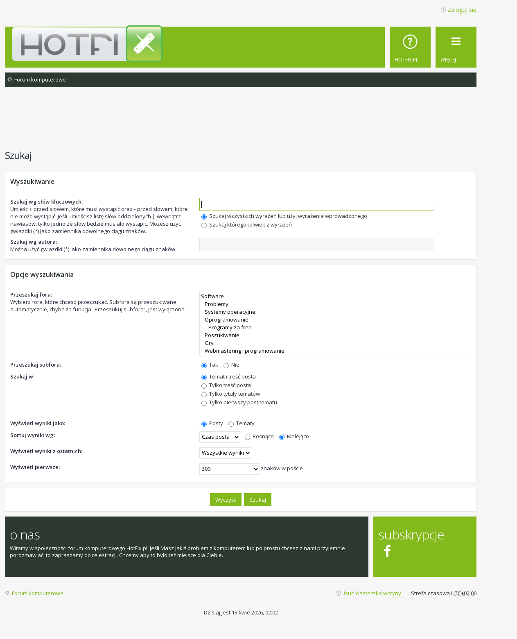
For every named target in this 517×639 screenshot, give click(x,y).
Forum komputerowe (37, 593)
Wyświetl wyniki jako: (37, 423)
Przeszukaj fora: (31, 294)
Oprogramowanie (335, 320)
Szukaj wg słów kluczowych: (46, 201)
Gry (335, 343)
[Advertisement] (241, 122)
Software (335, 296)
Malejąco (294, 436)
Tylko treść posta (226, 385)
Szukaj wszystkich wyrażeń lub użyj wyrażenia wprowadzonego (284, 216)
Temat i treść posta (228, 376)
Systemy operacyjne (335, 312)
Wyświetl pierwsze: (35, 467)
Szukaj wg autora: (33, 241)
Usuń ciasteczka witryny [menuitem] (371, 593)
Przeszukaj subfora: (35, 364)
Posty (212, 423)
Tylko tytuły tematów (230, 393)
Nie (231, 364)
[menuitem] (410, 47)
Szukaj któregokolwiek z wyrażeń (246, 224)
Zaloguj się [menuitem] (461, 10)
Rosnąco (259, 436)
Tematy (241, 423)
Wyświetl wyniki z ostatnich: (46, 451)
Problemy (335, 304)
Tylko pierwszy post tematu (239, 402)
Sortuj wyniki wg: (32, 435)
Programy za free (335, 327)
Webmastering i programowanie (335, 351)
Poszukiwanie (335, 335)
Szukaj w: (22, 376)
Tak (209, 364)
